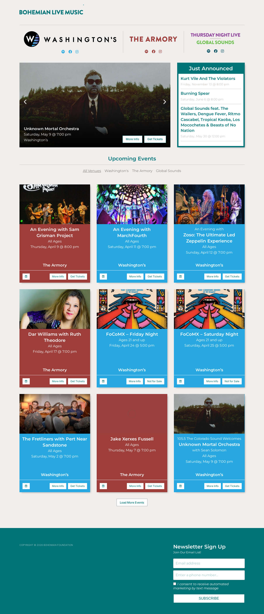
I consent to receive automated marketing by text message (201, 582)
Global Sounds (168, 166)
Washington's (117, 166)
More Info (132, 134)
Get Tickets (155, 134)
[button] (25, 97)
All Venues (92, 166)
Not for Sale (154, 376)
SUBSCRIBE (209, 594)
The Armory (142, 166)
